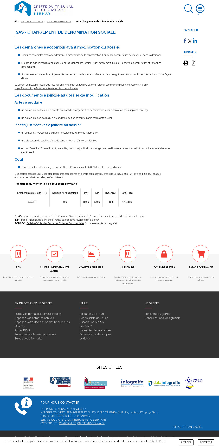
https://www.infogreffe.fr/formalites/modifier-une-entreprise (46, 88)
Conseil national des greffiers (163, 318)
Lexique (84, 338)
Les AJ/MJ (86, 326)
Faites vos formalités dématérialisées (38, 313)
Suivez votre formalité (28, 338)
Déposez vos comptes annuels (34, 318)
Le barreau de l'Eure (92, 313)
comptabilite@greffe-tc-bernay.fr (82, 423)
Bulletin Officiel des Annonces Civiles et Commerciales (55, 223)
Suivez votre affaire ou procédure (35, 334)
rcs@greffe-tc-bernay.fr (73, 416)
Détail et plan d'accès (187, 427)
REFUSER (186, 442)
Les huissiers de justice (94, 318)
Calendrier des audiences (95, 330)
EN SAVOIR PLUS (155, 441)
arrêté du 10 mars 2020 (60, 216)
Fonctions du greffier (157, 313)
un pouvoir (27, 132)
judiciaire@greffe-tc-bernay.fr (85, 419)
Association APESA (92, 322)
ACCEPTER (206, 442)
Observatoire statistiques (95, 334)
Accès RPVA (22, 330)
